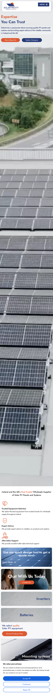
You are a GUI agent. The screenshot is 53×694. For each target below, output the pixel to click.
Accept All (26, 678)
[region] (26, 677)
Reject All (26, 690)
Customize (26, 684)
